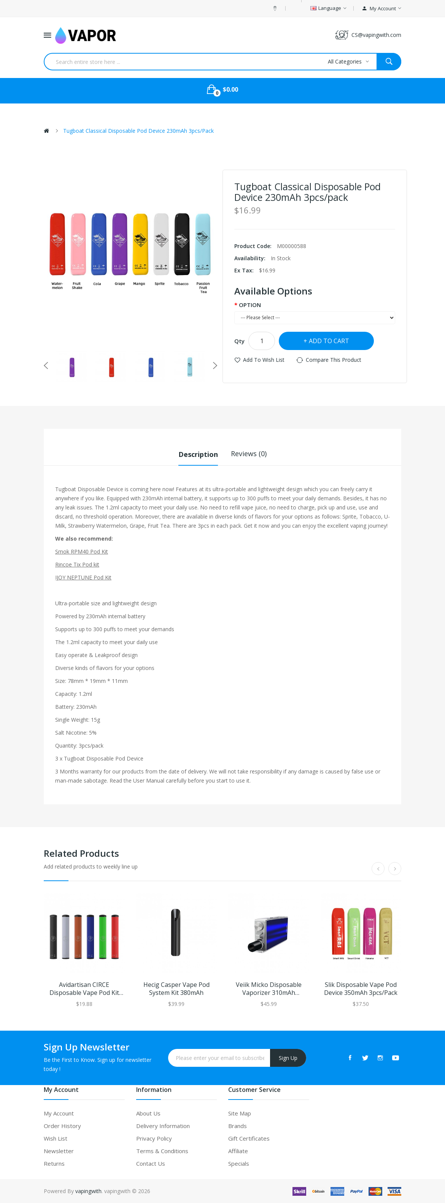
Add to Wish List (263, 359)
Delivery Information (163, 1125)
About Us (148, 1113)
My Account (59, 1113)
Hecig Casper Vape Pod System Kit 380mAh (176, 989)
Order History (62, 1125)
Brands (237, 1125)
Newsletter (59, 1150)
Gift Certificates (249, 1138)
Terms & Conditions (162, 1150)
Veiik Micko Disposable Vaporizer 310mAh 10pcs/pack (269, 989)
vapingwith (88, 1190)
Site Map (239, 1113)
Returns (54, 1163)
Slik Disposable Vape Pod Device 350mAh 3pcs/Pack (360, 989)
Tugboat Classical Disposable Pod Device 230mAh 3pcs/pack (138, 130)
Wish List (55, 1138)
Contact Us (150, 1163)
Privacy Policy (154, 1138)
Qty (239, 341)
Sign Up (288, 1057)
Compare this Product (333, 359)
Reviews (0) (249, 453)
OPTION (250, 305)
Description (198, 453)
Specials (238, 1163)
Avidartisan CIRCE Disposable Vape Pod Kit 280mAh (84, 989)
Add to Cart (329, 341)
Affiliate (238, 1150)
